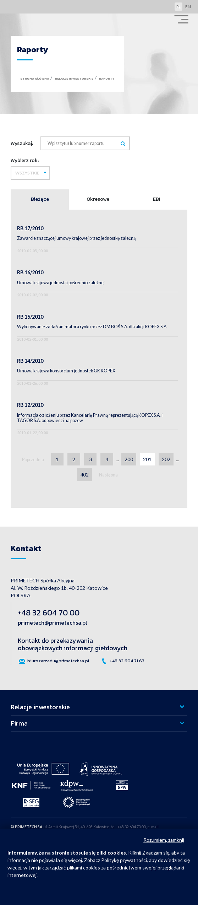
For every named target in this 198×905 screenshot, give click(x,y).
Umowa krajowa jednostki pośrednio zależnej (61, 282)
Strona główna (34, 78)
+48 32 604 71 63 (122, 661)
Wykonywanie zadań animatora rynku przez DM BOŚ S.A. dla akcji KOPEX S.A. (92, 326)
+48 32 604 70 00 (48, 613)
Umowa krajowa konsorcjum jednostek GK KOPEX (66, 370)
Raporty (106, 78)
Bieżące (40, 199)
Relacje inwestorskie (74, 78)
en (188, 6)
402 (84, 475)
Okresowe (98, 199)
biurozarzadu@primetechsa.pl (53, 661)
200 (129, 459)
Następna (108, 475)
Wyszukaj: (22, 143)
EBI (156, 199)
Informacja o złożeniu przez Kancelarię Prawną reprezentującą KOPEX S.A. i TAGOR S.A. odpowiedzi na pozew (90, 418)
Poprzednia (33, 459)
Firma (19, 723)
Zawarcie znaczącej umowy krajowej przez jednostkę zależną (76, 238)
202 (166, 459)
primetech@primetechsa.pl (52, 622)
